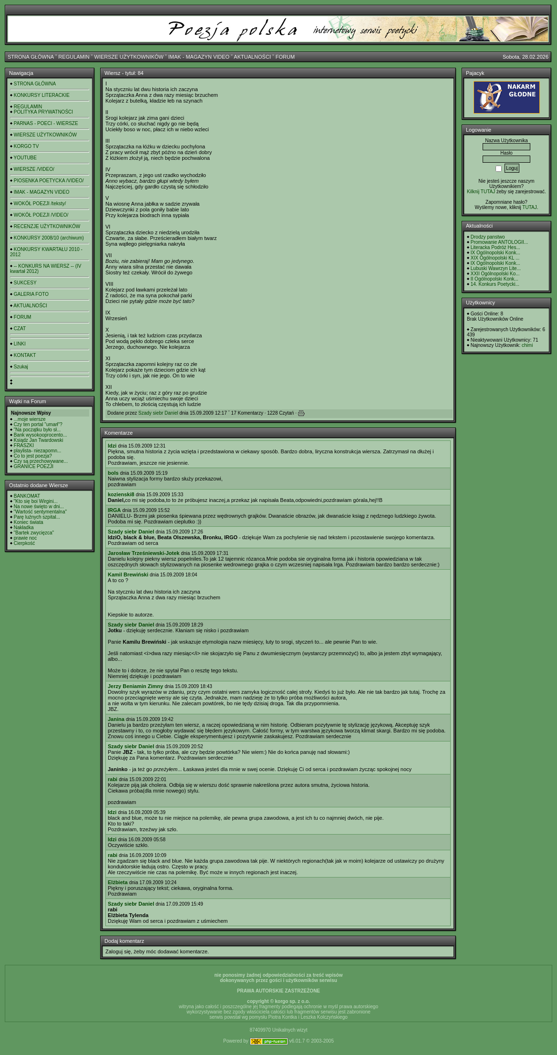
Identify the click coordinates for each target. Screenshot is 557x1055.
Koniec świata (28, 522)
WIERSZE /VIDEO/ (34, 169)
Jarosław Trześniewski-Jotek (143, 553)
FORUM (285, 57)
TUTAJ (529, 207)
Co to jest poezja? (33, 456)
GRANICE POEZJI (33, 466)
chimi (527, 345)
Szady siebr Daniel (158, 413)
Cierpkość (24, 543)
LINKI (20, 343)
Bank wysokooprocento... (40, 435)
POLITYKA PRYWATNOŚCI (43, 112)
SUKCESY (25, 282)
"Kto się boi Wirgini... (36, 501)
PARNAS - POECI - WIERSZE (46, 123)
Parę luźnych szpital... (37, 517)
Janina (116, 719)
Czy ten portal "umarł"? (38, 424)
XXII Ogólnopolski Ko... (495, 273)
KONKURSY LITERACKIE (42, 95)
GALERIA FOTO (31, 294)
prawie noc (25, 538)
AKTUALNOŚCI (252, 57)
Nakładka (24, 527)
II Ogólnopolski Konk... (494, 279)
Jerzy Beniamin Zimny (135, 686)
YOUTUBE (25, 157)
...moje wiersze (30, 419)
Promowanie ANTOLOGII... (499, 242)
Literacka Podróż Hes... (495, 247)
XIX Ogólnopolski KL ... (495, 258)
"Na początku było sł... (37, 429)
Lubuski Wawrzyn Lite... (496, 268)
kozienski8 (121, 494)
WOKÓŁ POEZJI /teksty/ (40, 203)
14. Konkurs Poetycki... (495, 284)
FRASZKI (24, 445)
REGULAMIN (73, 57)
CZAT (20, 328)
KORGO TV (26, 146)
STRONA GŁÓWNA (31, 57)
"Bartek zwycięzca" (34, 532)
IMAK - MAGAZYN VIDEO (198, 57)
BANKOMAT (27, 496)
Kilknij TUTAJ (481, 191)
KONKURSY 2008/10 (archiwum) (49, 237)
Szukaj (21, 366)
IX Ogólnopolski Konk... (495, 252)
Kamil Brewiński (128, 574)
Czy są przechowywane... (41, 461)
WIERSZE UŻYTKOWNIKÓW (129, 57)
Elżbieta (118, 882)
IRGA (114, 510)
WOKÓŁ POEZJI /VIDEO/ (41, 215)
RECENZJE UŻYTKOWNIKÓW (47, 226)
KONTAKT (25, 355)
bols (113, 473)
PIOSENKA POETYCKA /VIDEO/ (49, 180)
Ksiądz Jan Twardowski (38, 440)
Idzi (112, 446)
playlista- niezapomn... (38, 450)
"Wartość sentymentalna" (40, 511)
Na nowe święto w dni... (39, 506)
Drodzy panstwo (488, 237)
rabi (112, 779)
